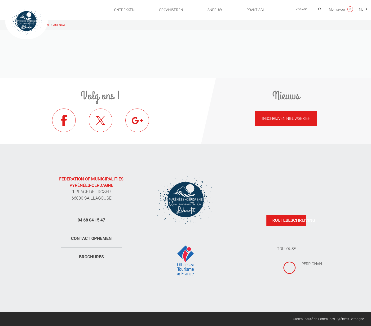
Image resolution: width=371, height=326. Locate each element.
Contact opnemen (91, 238)
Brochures (91, 256)
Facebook (64, 120)
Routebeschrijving (289, 220)
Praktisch (256, 10)
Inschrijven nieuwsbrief (286, 118)
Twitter (100, 120)
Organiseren (171, 10)
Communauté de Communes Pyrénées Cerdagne (328, 319)
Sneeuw (215, 10)
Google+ (137, 120)
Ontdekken (124, 10)
